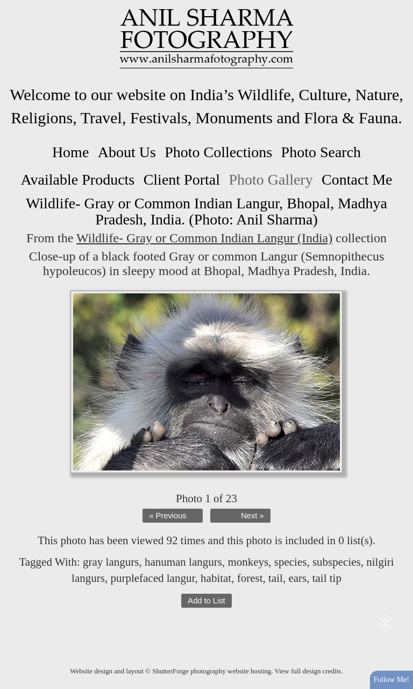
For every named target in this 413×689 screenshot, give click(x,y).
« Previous (167, 515)
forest (250, 578)
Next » (252, 515)
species (290, 562)
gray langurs (111, 562)
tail (275, 578)
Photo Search (321, 152)
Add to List (206, 600)
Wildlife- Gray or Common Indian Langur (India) (204, 238)
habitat (216, 578)
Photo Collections (218, 152)
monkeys (247, 562)
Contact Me (357, 179)
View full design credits (308, 671)
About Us (127, 152)
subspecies (336, 562)
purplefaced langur (152, 578)
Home (70, 152)
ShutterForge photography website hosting (211, 671)
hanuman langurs (183, 562)
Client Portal (182, 179)
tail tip (326, 578)
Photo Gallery (270, 179)
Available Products (77, 179)
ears (297, 578)
